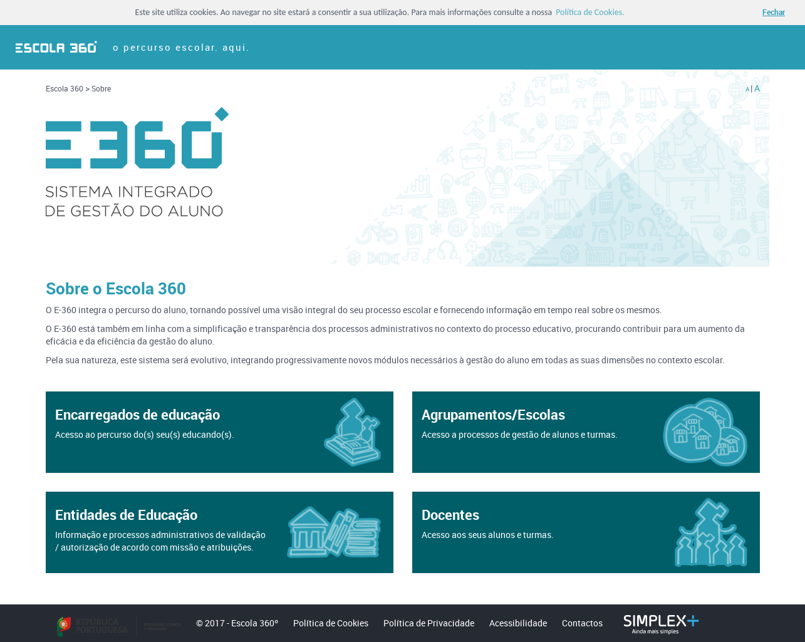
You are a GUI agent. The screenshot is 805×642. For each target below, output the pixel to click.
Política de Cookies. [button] (590, 13)
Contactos (582, 623)
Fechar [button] (773, 12)
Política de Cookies (330, 623)
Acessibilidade (518, 623)
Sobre (101, 88)
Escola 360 (65, 88)
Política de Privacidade (428, 623)
